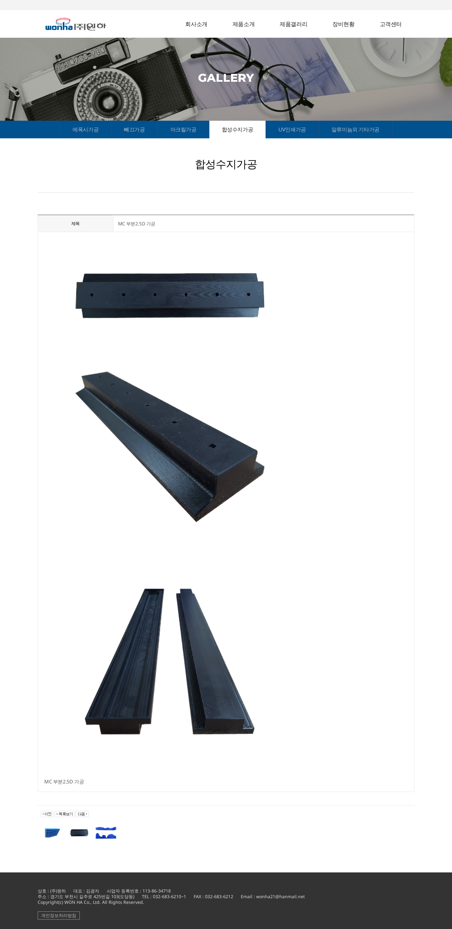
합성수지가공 (237, 129)
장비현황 (343, 24)
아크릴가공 (183, 129)
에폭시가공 (86, 129)
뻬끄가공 (134, 129)
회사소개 (196, 24)
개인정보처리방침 (58, 915)
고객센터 (391, 24)
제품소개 (244, 24)
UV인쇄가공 (292, 129)
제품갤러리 (293, 24)
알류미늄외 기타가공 (355, 129)
